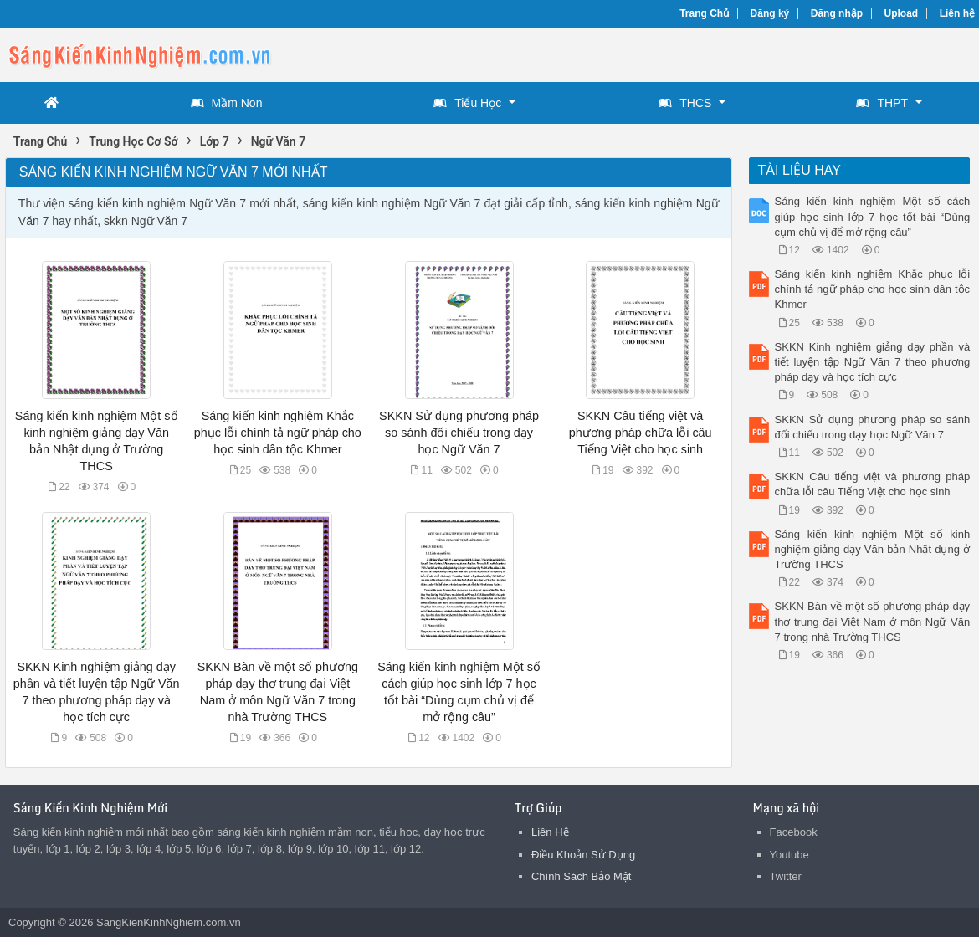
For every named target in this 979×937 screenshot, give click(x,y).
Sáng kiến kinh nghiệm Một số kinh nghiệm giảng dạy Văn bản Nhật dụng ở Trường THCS (873, 549)
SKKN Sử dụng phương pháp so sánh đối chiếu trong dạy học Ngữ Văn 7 (459, 432)
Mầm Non (227, 103)
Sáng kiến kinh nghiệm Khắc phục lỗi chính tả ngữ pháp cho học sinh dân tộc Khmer (277, 432)
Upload (901, 13)
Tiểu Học (467, 103)
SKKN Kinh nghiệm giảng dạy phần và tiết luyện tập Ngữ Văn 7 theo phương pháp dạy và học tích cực (873, 361)
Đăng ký (770, 13)
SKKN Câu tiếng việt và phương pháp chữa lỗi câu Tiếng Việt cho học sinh (640, 432)
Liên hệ (957, 13)
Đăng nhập (837, 13)
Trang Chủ (704, 13)
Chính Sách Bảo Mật (581, 876)
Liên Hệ (550, 832)
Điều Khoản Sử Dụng (583, 854)
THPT (882, 103)
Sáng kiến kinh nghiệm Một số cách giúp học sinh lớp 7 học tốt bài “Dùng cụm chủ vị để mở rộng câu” (873, 216)
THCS (685, 103)
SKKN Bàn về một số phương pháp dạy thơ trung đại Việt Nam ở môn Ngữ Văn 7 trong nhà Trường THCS (873, 621)
